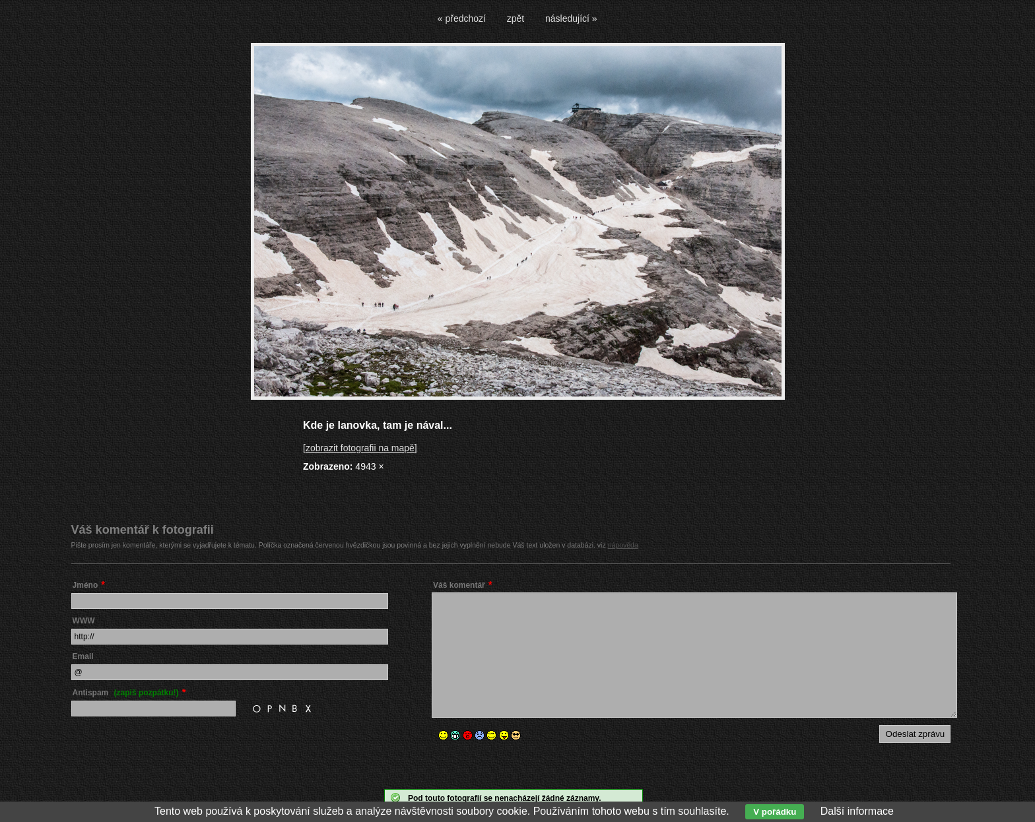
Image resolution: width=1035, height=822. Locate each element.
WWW (84, 620)
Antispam (126, 692)
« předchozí (462, 18)
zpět (515, 18)
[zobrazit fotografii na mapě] (360, 448)
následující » (571, 18)
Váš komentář (459, 585)
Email (83, 656)
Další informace (857, 811)
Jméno (85, 585)
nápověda (623, 545)
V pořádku (774, 812)
